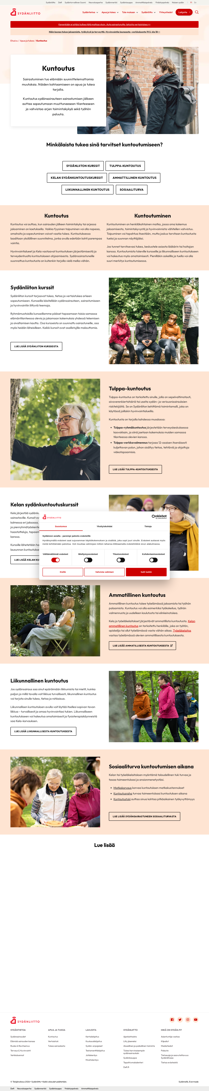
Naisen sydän (178, 2)
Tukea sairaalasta (56, 1046)
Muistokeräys (92, 1059)
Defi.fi (126, 1067)
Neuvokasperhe (96, 2)
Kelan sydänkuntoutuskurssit (77, 177)
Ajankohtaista (130, 1036)
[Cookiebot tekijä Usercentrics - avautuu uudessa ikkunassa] (154, 517)
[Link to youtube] (196, 1020)
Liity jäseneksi (129, 1041)
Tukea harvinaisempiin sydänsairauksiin (134, 1052)
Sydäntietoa (88, 12)
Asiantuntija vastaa (170, 1036)
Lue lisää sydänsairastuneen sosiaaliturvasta (144, 816)
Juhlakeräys (91, 1055)
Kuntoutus (53, 1036)
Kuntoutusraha (122, 793)
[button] (197, 13)
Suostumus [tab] (61, 526)
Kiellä (63, 572)
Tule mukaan (128, 12)
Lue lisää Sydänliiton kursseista (36, 346)
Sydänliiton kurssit (83, 166)
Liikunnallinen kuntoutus (87, 189)
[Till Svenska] (195, 2)
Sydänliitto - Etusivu (33, 12)
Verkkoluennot (17, 1055)
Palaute (165, 1050)
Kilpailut (165, 1041)
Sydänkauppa (126, 2)
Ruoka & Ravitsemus (20, 1046)
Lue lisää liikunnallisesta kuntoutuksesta (43, 731)
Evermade (194, 1081)
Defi (60, 2)
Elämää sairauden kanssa (22, 1041)
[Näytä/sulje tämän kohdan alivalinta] (97, 12)
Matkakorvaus (122, 788)
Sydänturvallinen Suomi (75, 2)
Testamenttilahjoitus (95, 1050)
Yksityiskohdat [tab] (104, 526)
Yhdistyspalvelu (162, 2)
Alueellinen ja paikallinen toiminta (139, 1046)
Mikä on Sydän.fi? (171, 1030)
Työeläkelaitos (182, 630)
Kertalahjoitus (92, 1036)
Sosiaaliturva (132, 189)
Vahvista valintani (104, 572)
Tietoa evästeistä (169, 1062)
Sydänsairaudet (18, 1036)
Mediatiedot (167, 1046)
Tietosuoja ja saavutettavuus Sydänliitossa (174, 1056)
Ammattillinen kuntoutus (135, 177)
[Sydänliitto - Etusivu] (24, 1020)
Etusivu (14, 40)
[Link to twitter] (180, 1020)
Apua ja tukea (109, 12)
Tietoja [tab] (148, 526)
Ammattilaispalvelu (143, 2)
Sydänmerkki (111, 2)
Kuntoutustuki (122, 799)
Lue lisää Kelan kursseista (32, 559)
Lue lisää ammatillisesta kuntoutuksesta (141, 645)
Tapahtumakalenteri (133, 1062)
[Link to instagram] (188, 1020)
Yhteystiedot (166, 12)
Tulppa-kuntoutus (125, 166)
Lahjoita (183, 12)
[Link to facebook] (172, 1020)
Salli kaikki (146, 572)
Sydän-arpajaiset (94, 1046)
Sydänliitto (50, 2)
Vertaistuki (53, 1041)
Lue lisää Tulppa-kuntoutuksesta (135, 469)
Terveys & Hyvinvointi (20, 1050)
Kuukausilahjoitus (94, 1041)
